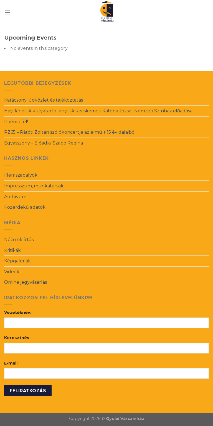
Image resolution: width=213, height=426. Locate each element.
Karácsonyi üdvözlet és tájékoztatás (43, 100)
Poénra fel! (16, 121)
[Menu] (7, 12)
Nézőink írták (19, 239)
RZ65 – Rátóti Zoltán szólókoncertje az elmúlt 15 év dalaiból (70, 132)
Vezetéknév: (17, 312)
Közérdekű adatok (24, 207)
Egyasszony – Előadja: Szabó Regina (43, 143)
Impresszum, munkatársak (34, 186)
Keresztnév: (17, 337)
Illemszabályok (20, 175)
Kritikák (12, 250)
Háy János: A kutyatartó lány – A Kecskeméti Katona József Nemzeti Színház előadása (98, 110)
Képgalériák (17, 261)
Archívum (15, 196)
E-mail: (11, 363)
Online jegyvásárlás (25, 282)
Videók (11, 271)
